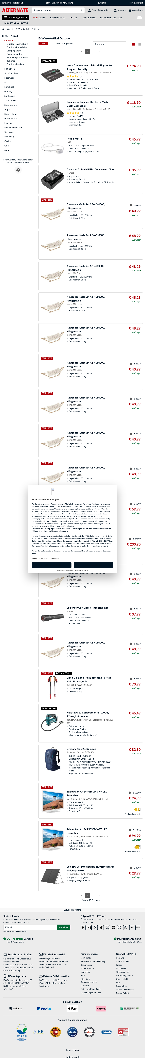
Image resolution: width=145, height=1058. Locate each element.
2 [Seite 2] (93, 51)
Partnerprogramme (124, 975)
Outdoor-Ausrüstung (17, 43)
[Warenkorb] (135, 10)
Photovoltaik (10, 118)
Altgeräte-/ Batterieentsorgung (89, 980)
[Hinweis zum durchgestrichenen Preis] (131, 205)
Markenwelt (121, 968)
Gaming (8, 91)
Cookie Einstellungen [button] (125, 989)
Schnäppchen (11, 73)
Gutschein (85, 985)
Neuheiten (9, 68)
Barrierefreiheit (122, 993)
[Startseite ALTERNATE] (15, 10)
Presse (119, 965)
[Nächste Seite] (99, 51)
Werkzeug (9, 136)
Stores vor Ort (122, 972)
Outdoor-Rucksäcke (17, 47)
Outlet (74, 17)
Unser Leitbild (122, 979)
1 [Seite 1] (87, 51)
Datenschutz (21, 931)
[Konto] (120, 10)
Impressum (72, 1049)
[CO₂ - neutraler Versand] (18, 939)
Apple (7, 109)
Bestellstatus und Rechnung (93, 961)
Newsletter (101, 3)
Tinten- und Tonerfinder (91, 989)
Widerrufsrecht (87, 968)
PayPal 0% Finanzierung (12, 3)
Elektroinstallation (13, 127)
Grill (6, 145)
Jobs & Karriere (122, 961)
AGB (118, 982)
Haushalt (8, 123)
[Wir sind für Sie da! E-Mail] (55, 954)
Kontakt (139, 3)
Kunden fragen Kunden (91, 992)
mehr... (7, 150)
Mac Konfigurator (16, 23)
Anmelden (63, 927)
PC (5, 82)
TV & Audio (10, 100)
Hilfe (131, 3)
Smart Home (10, 114)
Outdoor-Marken (15, 64)
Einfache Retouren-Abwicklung (59, 3)
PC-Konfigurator (111, 17)
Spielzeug (9, 132)
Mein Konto (86, 958)
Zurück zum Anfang (72, 910)
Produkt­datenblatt (132, 814)
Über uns (120, 958)
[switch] (139, 17)
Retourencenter (87, 965)
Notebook (9, 86)
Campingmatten (14, 54)
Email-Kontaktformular (54, 964)
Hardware (9, 77)
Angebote (89, 17)
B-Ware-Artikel (22, 29)
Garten (7, 141)
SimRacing (9, 95)
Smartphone (10, 104)
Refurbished (57, 17)
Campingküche (14, 50)
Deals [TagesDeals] (39, 17)
